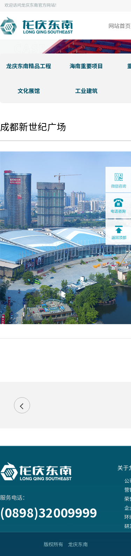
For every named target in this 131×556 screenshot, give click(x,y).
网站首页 (119, 25)
